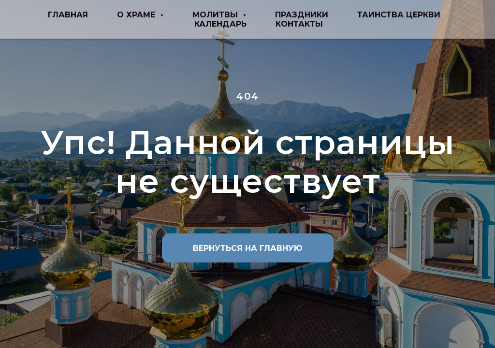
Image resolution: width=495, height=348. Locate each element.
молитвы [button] (216, 14)
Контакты (299, 24)
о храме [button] (137, 14)
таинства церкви (398, 14)
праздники (301, 14)
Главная (68, 14)
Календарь (220, 24)
